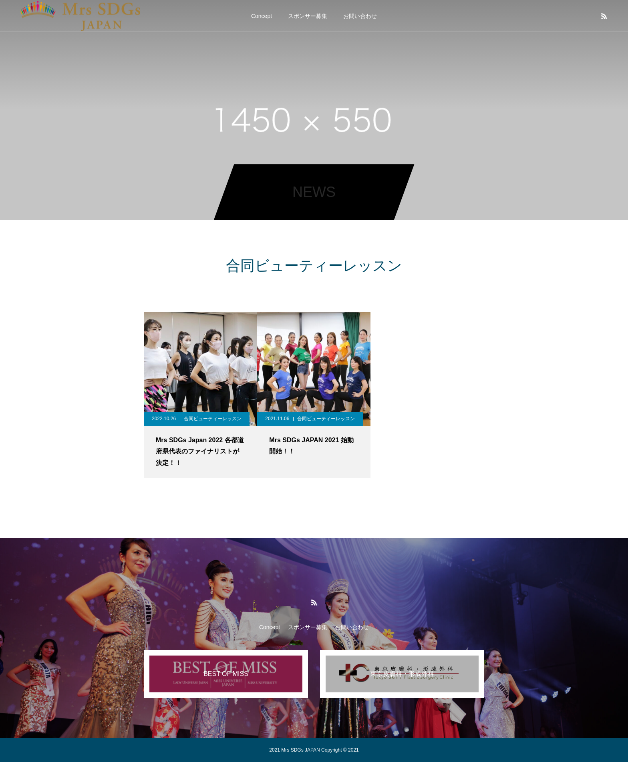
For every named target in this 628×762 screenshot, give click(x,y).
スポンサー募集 (307, 16)
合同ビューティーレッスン (213, 418)
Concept (261, 16)
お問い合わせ (360, 16)
